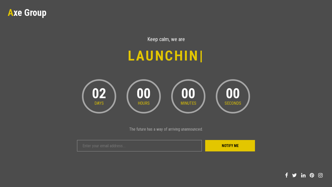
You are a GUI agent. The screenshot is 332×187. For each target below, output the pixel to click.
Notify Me (230, 146)
